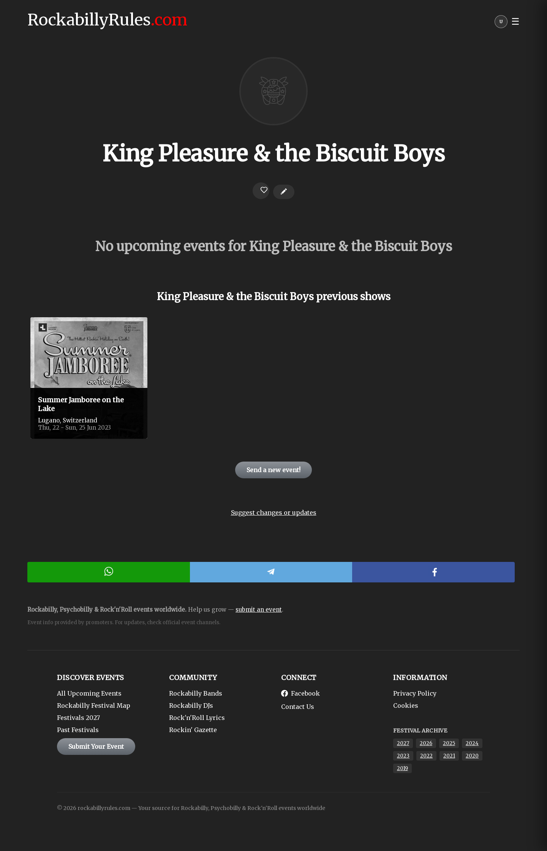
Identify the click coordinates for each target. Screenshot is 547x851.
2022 (426, 756)
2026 (426, 743)
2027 (403, 743)
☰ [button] (515, 21)
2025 (449, 743)
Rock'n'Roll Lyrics (197, 717)
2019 (402, 768)
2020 (472, 756)
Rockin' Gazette (193, 730)
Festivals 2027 (78, 717)
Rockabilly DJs (191, 705)
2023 (403, 756)
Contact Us (297, 706)
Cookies (405, 705)
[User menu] (501, 23)
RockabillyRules (107, 20)
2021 (449, 756)
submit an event (259, 609)
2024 (472, 743)
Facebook (300, 693)
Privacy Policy (414, 693)
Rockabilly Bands (195, 693)
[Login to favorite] (261, 190)
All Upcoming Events (89, 693)
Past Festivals (78, 730)
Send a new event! (273, 470)
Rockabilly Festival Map (93, 705)
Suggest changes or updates (273, 512)
